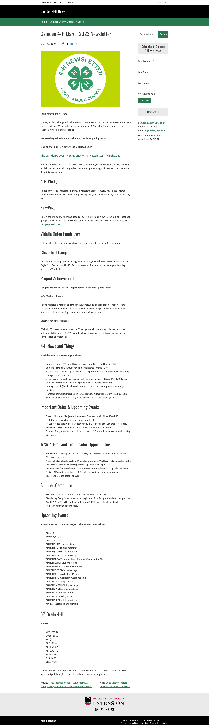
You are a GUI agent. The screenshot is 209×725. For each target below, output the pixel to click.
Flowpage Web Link (50, 224)
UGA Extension (127, 720)
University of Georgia (133, 723)
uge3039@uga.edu (155, 130)
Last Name (143, 83)
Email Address (146, 61)
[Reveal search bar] (163, 2)
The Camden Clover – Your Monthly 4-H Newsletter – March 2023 (80, 155)
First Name (143, 72)
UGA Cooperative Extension (63, 2)
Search (163, 34)
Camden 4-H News (53, 11)
